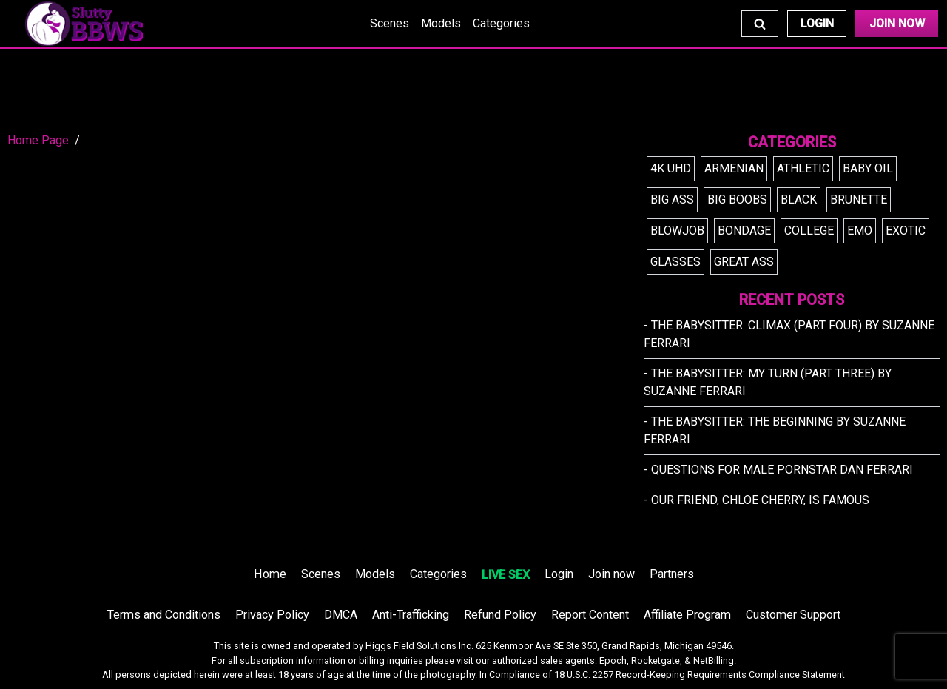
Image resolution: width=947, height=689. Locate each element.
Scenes (389, 23)
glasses (675, 262)
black (799, 199)
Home (270, 574)
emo (859, 230)
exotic (906, 230)
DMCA (340, 615)
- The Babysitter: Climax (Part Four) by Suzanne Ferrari (789, 334)
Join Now (897, 23)
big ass (672, 199)
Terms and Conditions (163, 615)
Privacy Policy (272, 615)
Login (817, 23)
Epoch (613, 660)
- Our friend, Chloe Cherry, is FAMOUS (756, 500)
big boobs (737, 199)
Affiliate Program (687, 615)
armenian (734, 168)
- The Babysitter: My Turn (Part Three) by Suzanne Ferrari (768, 382)
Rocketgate (655, 660)
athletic (803, 168)
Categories (501, 23)
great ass (744, 262)
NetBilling (713, 660)
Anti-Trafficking (410, 615)
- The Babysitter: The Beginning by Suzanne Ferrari (775, 430)
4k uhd (670, 168)
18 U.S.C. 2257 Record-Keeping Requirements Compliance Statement (699, 674)
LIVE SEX (506, 575)
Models (441, 23)
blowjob (677, 230)
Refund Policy (500, 615)
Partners (672, 574)
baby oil (868, 168)
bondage (744, 230)
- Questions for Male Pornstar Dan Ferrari (778, 470)
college (809, 230)
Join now (611, 574)
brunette (858, 199)
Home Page (38, 140)
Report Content (590, 615)
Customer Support (793, 615)
